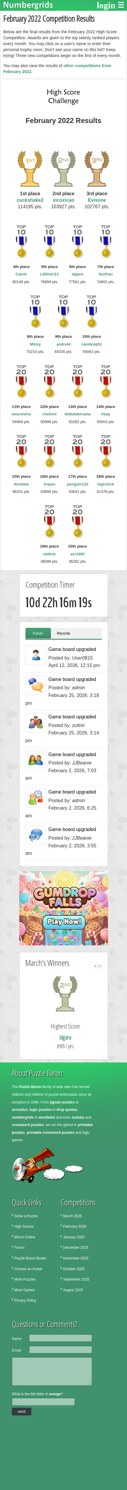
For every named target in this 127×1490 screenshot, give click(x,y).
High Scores (23, 1226)
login (106, 5)
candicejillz (91, 344)
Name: (17, 1339)
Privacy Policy (25, 1300)
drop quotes (67, 1110)
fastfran (106, 274)
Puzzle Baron (30, 1087)
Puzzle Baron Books (30, 1258)
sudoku (78, 1117)
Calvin (21, 274)
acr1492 (77, 554)
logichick (105, 484)
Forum (38, 633)
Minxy (35, 344)
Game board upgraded (72, 649)
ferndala (21, 484)
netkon (49, 554)
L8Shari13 (49, 274)
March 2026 (72, 1216)
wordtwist (46, 1117)
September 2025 (76, 1279)
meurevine (21, 414)
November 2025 (75, 1258)
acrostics (20, 1110)
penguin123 (77, 484)
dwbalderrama (78, 414)
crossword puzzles (28, 1125)
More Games (24, 1290)
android (64, 344)
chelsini (49, 414)
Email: (17, 1350)
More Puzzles (25, 1279)
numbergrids (22, 1117)
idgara (77, 274)
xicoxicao (63, 200)
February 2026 (74, 1226)
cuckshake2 (30, 200)
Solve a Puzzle (26, 1216)
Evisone (97, 200)
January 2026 (74, 1237)
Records (63, 633)
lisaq (105, 414)
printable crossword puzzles (50, 1132)
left (95, 966)
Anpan (49, 484)
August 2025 (73, 1290)
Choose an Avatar (28, 1269)
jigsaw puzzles (62, 1102)
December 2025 (75, 1247)
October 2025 (74, 1269)
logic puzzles (40, 1110)
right (100, 966)
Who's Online (24, 1237)
